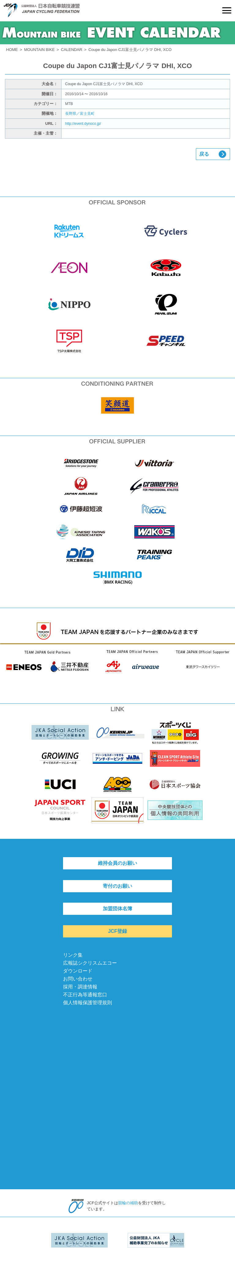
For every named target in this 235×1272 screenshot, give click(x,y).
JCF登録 (117, 931)
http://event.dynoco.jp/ (83, 123)
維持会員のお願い (117, 863)
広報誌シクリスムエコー (90, 963)
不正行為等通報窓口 (85, 994)
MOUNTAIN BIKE (39, 49)
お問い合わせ (77, 978)
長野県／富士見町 (80, 113)
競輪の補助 (128, 1203)
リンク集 (73, 955)
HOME (12, 49)
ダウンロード (77, 970)
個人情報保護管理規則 (87, 1002)
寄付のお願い (117, 886)
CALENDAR (71, 49)
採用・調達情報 (80, 986)
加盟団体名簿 (117, 908)
